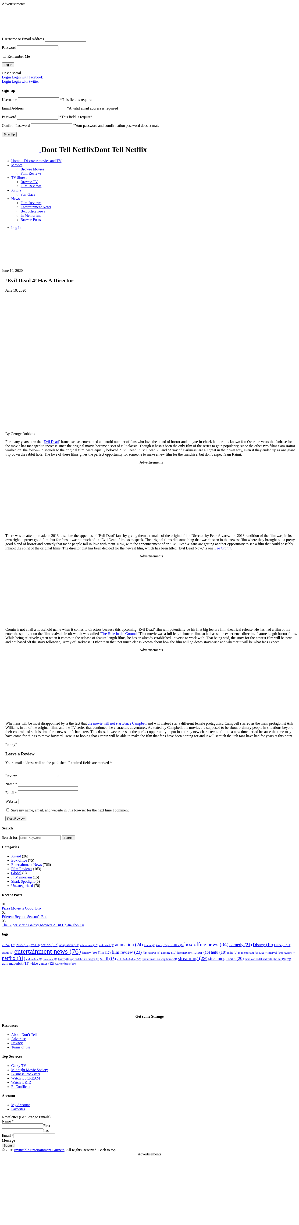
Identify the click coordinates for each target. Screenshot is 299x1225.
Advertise (18, 1040)
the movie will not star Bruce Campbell (117, 723)
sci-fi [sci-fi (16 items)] (108, 960)
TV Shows (19, 178)
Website (11, 803)
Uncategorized (22, 887)
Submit (8, 1147)
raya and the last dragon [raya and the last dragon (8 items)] (84, 960)
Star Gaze (28, 194)
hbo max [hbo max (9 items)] (184, 954)
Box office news (33, 211)
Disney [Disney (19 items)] (263, 946)
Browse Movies (32, 169)
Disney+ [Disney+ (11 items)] (282, 946)
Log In (16, 228)
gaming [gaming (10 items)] (168, 954)
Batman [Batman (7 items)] (149, 946)
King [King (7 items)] (263, 954)
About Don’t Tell (24, 1036)
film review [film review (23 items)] (127, 953)
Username (9, 100)
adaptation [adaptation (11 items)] (69, 946)
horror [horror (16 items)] (201, 954)
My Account (20, 1106)
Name (11, 785)
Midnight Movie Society (29, 1071)
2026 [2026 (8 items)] (35, 946)
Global (16, 874)
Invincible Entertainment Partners (39, 1151)
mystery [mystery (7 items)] (289, 954)
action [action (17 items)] (49, 946)
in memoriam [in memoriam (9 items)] (248, 954)
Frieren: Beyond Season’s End (24, 918)
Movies (16, 165)
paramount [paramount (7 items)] (50, 960)
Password (9, 48)
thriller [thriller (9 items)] (280, 960)
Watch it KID (21, 1084)
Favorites (18, 1110)
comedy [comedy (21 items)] (240, 946)
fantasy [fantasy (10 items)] (89, 954)
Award (16, 858)
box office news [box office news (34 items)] (206, 946)
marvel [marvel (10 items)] (275, 954)
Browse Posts (31, 220)
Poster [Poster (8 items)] (63, 960)
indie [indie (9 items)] (232, 954)
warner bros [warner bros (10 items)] (65, 965)
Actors (16, 190)
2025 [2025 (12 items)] (22, 946)
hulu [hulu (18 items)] (218, 953)
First (46, 1127)
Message (8, 1142)
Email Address (13, 108)
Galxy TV (18, 1067)
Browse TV (29, 182)
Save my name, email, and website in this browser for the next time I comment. (70, 812)
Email (11, 794)
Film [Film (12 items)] (104, 954)
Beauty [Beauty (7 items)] (161, 946)
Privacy (17, 1044)
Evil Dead (51, 442)
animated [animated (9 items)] (106, 946)
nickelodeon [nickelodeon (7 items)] (34, 960)
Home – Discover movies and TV (36, 161)
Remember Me (16, 56)
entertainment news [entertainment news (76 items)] (47, 952)
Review (11, 777)
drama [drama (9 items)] (7, 954)
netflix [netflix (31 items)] (13, 960)
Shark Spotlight (23, 883)
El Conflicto (20, 1088)
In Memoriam (31, 215)
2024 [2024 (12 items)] (8, 946)
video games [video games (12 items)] (42, 965)
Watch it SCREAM (25, 1080)
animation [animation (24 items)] (129, 946)
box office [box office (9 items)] (175, 946)
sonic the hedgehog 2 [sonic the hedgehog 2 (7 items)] (129, 960)
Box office (19, 862)
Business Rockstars (25, 1075)
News (15, 199)
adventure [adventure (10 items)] (89, 946)
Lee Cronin (222, 548)
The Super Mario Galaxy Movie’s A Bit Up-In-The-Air (43, 926)
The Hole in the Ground (119, 634)
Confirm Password (16, 125)
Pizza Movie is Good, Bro (21, 910)
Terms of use (20, 1049)
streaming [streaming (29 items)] (192, 960)
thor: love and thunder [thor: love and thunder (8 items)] (259, 960)
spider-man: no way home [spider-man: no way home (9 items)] (159, 960)
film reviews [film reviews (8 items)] (151, 954)
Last (46, 1132)
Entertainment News (36, 207)
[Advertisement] (115, 16)
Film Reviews (31, 173)
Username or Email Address (23, 39)
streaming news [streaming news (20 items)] (226, 959)
